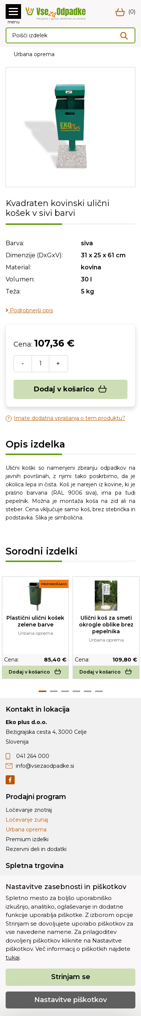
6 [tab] (99, 691)
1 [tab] (42, 691)
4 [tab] (76, 691)
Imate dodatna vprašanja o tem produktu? (65, 418)
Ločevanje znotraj (29, 810)
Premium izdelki (27, 839)
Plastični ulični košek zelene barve (35, 621)
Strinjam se (70, 977)
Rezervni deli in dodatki (36, 849)
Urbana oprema (34, 54)
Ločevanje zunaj (27, 819)
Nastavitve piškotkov (70, 1000)
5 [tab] (87, 691)
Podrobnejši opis (29, 310)
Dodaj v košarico (70, 389)
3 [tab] (65, 691)
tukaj (13, 957)
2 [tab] (54, 691)
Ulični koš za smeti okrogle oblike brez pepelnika (106, 624)
